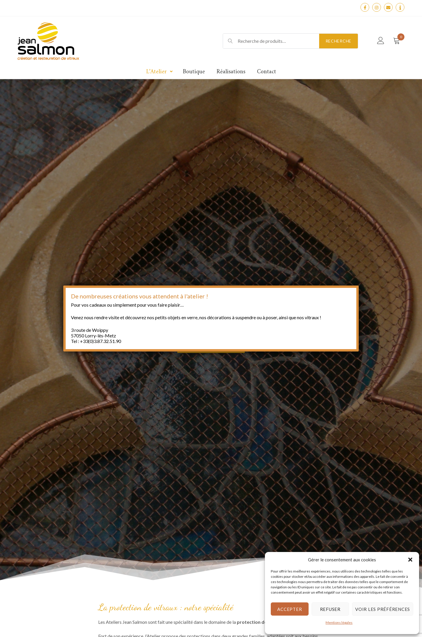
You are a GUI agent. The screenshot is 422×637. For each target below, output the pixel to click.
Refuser (330, 609)
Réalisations (231, 72)
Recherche (338, 40)
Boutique (194, 72)
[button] (410, 560)
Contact (266, 72)
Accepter (289, 609)
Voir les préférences (382, 609)
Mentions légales (339, 622)
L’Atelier (156, 72)
